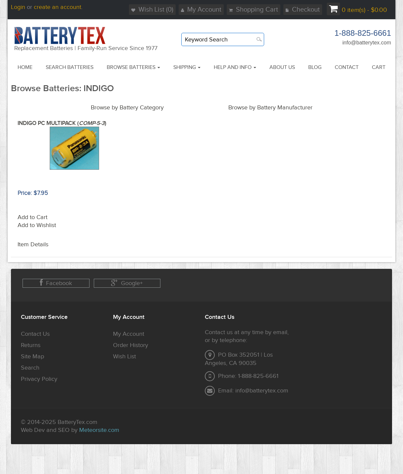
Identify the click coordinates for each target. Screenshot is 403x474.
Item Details (33, 244)
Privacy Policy (39, 379)
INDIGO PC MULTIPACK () (62, 123)
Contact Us (35, 333)
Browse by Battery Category (127, 107)
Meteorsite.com (99, 430)
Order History (130, 345)
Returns (30, 345)
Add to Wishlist (37, 225)
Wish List (124, 356)
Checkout (303, 10)
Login (18, 7)
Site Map (32, 356)
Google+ (127, 283)
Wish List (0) (152, 10)
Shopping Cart (253, 10)
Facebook (56, 283)
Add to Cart (32, 217)
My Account (201, 10)
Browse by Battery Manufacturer (270, 107)
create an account (57, 7)
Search (30, 367)
